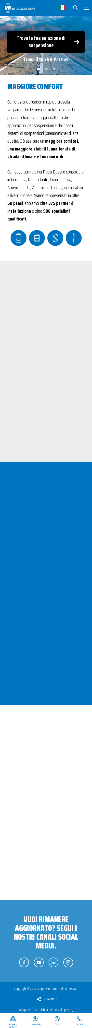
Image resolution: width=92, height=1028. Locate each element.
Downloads (35, 1024)
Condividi (50, 999)
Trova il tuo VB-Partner (46, 59)
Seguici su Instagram (68, 962)
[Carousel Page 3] (54, 69)
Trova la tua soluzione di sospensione (41, 42)
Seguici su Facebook (24, 962)
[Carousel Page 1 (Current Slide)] (38, 69)
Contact (79, 1024)
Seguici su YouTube (39, 962)
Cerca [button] (75, 8)
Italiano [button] (64, 8)
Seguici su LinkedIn (53, 962)
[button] (86, 8)
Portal (57, 1024)
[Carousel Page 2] (46, 69)
